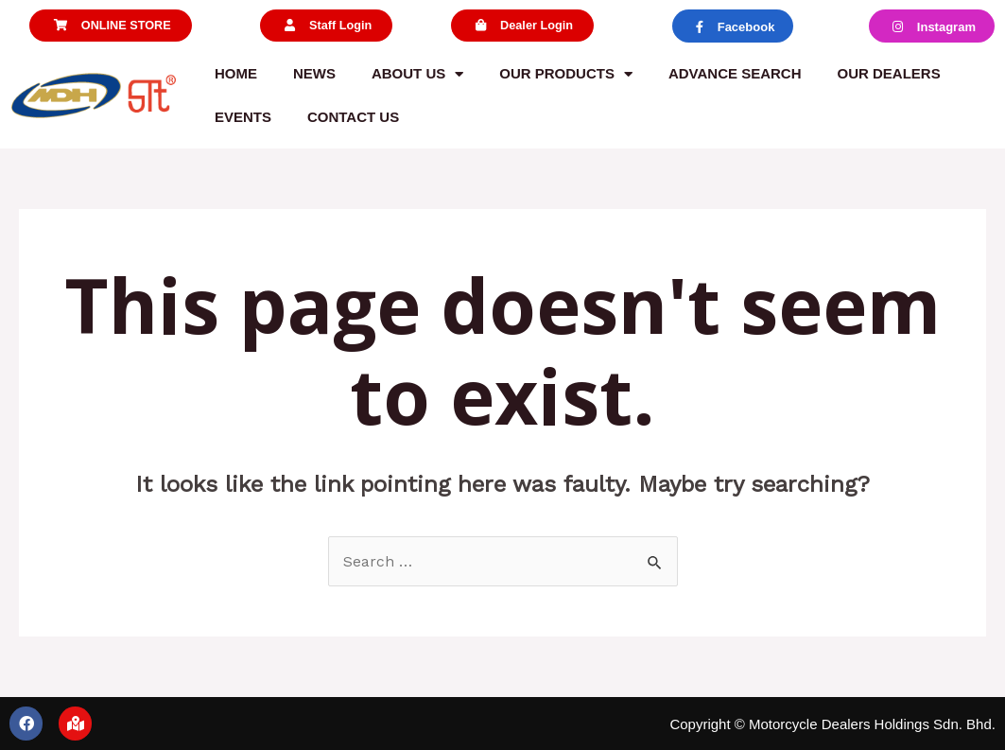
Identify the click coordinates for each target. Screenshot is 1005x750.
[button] (109, 26)
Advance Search (735, 73)
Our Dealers (889, 73)
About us (417, 74)
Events (243, 117)
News (314, 73)
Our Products (565, 74)
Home (236, 73)
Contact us (353, 117)
